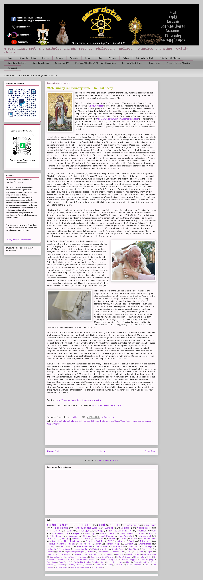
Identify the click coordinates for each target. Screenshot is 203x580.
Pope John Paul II (94, 541)
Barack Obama (132, 554)
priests (120, 541)
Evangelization (145, 544)
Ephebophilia (97, 562)
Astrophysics (145, 541)
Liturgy (99, 531)
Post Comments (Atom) (107, 461)
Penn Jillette (118, 565)
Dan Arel (89, 565)
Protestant (52, 539)
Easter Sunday (81, 549)
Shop (100, 58)
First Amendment (85, 547)
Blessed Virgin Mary (120, 531)
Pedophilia (51, 549)
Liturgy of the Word (110, 421)
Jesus (85, 525)
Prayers (45, 58)
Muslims (90, 552)
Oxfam (109, 565)
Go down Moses (96, 106)
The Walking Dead (81, 562)
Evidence (77, 554)
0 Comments (108, 417)
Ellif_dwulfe (139, 557)
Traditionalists (126, 534)
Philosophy (89, 534)
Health (76, 539)
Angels (149, 552)
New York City (125, 536)
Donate (88, 58)
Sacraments (103, 552)
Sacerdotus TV (62, 63)
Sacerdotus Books (41, 63)
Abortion (142, 531)
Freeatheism (99, 565)
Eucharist (129, 544)
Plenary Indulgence (114, 562)
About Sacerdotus (27, 58)
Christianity (53, 531)
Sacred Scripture (145, 421)
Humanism (83, 557)
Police (95, 549)
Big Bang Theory (149, 554)
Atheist (109, 528)
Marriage (148, 547)
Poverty (50, 552)
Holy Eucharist (144, 536)
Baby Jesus (113, 560)
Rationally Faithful (144, 58)
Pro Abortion (103, 547)
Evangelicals (55, 557)
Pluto (128, 562)
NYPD (109, 541)
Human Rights (69, 557)
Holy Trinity (133, 549)
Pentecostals (147, 549)
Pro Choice (65, 549)
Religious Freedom (55, 544)
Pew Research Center (134, 565)
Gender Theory (118, 549)
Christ (61, 547)
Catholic (62, 421)
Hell (148, 557)
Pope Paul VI (52, 554)
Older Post (150, 451)
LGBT (69, 531)
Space (72, 544)
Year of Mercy (53, 424)
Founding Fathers (75, 565)
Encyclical (61, 565)
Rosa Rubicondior (107, 534)
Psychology (57, 536)
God (102, 525)
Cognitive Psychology (74, 552)
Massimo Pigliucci (92, 554)
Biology (65, 539)
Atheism (131, 525)
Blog (59, 552)
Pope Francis (131, 421)
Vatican (141, 534)
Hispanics (139, 552)
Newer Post (53, 451)
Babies (102, 560)
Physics (152, 534)
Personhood (108, 554)
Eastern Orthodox (123, 557)
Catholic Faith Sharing (169, 58)
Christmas (72, 536)
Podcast (119, 554)
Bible (56, 421)
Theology (84, 531)
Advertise (74, 58)
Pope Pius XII (64, 562)
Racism (134, 539)
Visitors (112, 58)
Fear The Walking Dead (80, 567)
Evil (70, 547)
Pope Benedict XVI (60, 534)
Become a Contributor (132, 63)
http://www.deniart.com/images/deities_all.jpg (118, 119)
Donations (51, 562)
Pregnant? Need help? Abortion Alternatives (95, 63)
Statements (12, 68)
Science (125, 528)
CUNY (129, 552)
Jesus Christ (149, 525)
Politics (87, 539)
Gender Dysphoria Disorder (84, 560)
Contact (59, 58)
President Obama (105, 536)
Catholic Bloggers (129, 560)
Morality (50, 547)
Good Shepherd (94, 421)
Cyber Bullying (147, 560)
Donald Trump (113, 544)
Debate (126, 58)
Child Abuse (118, 547)
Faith (84, 421)
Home (10, 58)
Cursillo (147, 565)
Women (112, 539)
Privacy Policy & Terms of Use (18, 240)
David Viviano (107, 557)
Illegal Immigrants (72, 541)
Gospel (123, 539)
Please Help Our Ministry (178, 63)
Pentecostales (96, 567)
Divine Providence (62, 567)
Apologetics (143, 528)
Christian (87, 536)
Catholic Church (74, 421)
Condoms (95, 557)
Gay (154, 531)
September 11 (117, 552)
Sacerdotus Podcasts (16, 63)
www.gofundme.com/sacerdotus (106, 405)
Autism (105, 549)
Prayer (76, 534)
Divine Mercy (133, 547)
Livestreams (154, 63)
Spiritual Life (63, 560)
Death (131, 541)
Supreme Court (149, 539)
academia (66, 554)
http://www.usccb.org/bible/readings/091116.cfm (79, 400)
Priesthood (85, 544)
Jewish (98, 544)
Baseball (55, 541)
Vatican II (99, 539)
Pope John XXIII (140, 562)
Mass (122, 421)
